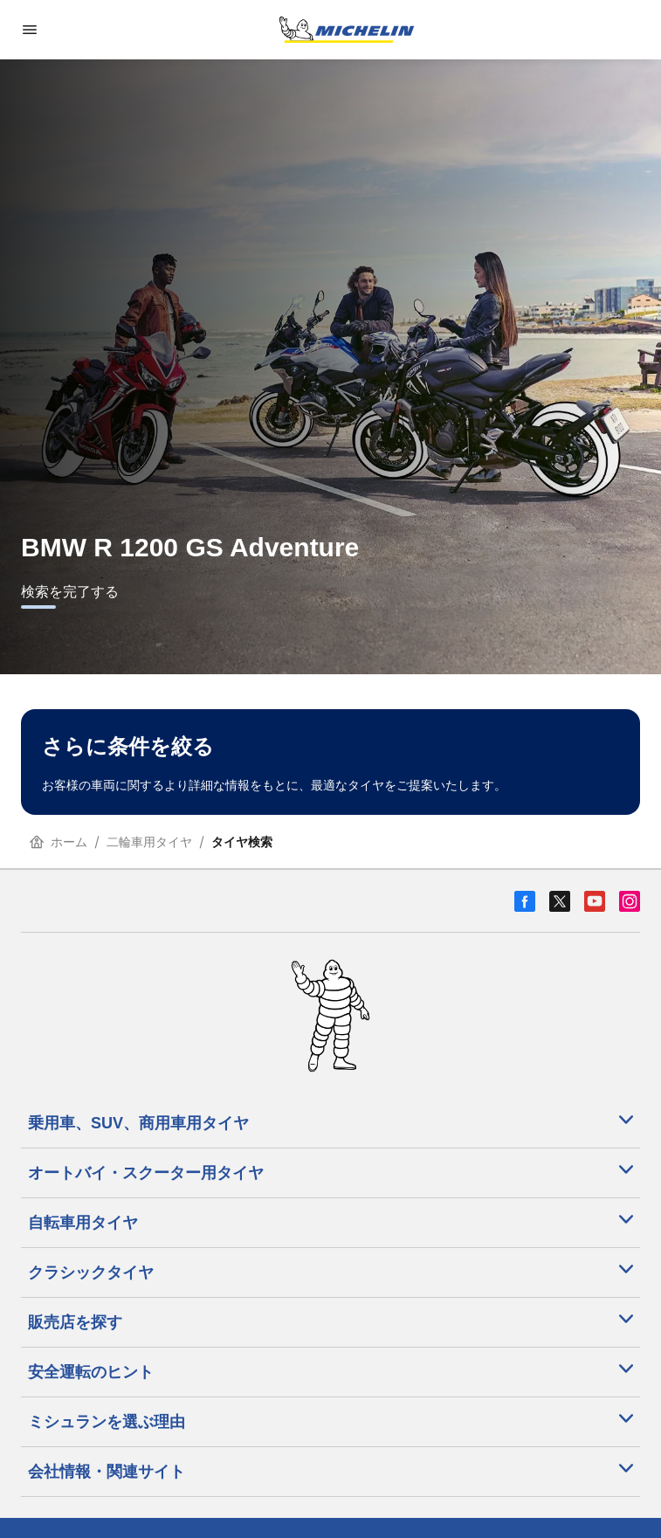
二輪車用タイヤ (149, 841)
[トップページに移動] (347, 29)
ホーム (58, 841)
